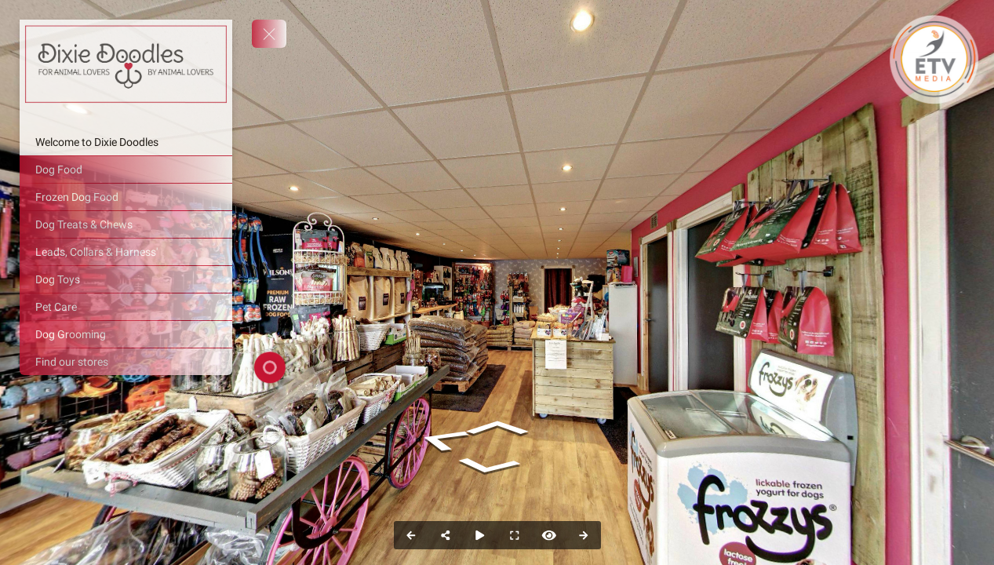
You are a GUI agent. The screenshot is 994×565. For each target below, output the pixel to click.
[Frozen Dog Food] (126, 197)
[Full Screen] (514, 535)
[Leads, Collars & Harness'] (126, 252)
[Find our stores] (126, 361)
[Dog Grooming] (126, 334)
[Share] (445, 535)
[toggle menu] (269, 34)
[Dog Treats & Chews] (126, 224)
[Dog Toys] (126, 279)
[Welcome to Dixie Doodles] (126, 142)
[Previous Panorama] (411, 535)
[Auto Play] (480, 535)
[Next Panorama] (583, 535)
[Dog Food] (126, 169)
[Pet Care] (126, 306)
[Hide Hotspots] (549, 535)
